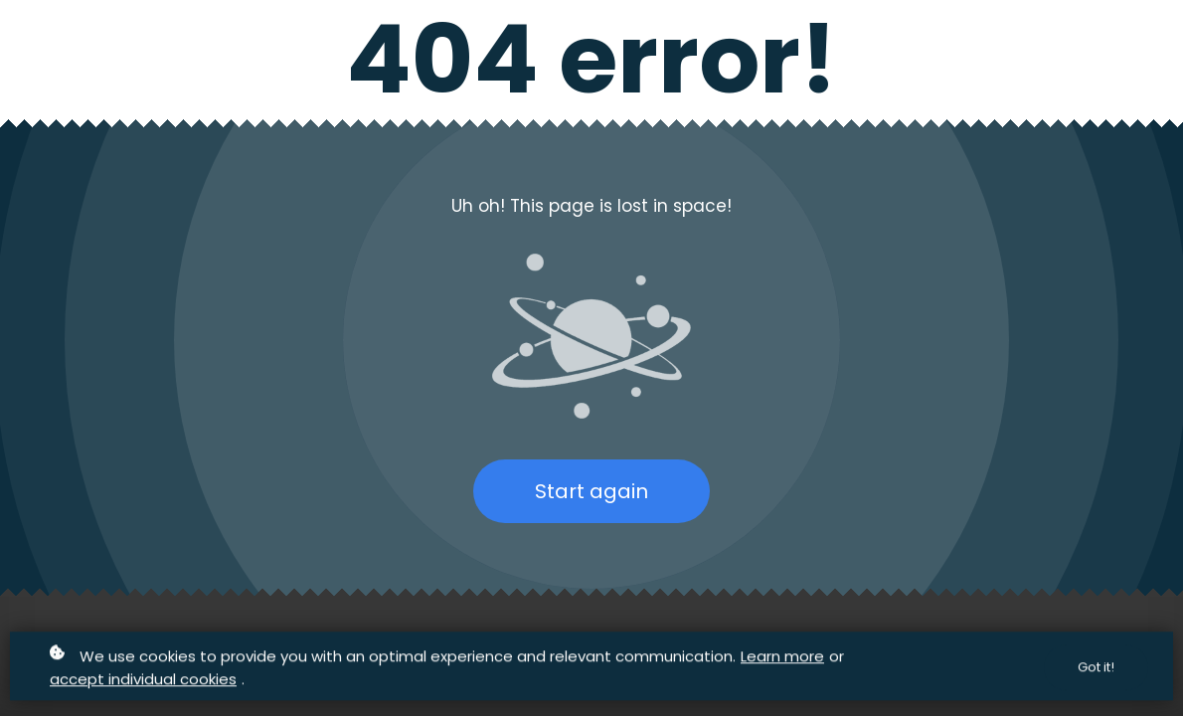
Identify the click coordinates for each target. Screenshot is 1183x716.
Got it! (1096, 667)
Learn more (782, 656)
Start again (591, 491)
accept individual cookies (143, 679)
